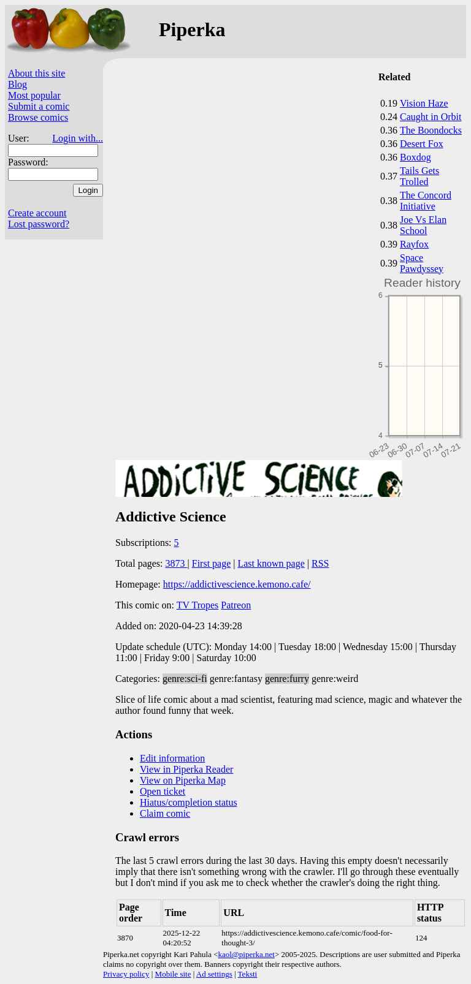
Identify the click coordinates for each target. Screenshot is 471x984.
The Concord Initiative (425, 200)
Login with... (77, 138)
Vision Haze (424, 103)
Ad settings (214, 973)
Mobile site (173, 973)
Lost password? (38, 224)
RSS (320, 563)
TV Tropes (198, 605)
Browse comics (38, 117)
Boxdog (415, 157)
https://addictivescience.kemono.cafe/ (237, 584)
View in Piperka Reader (186, 769)
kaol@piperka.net (246, 954)
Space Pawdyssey (421, 263)
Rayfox (414, 244)
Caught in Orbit (430, 117)
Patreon (236, 605)
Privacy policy (126, 973)
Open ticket (162, 791)
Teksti (248, 973)
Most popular (34, 95)
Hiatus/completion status (188, 802)
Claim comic (165, 813)
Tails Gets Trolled (419, 176)
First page (211, 563)
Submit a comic (38, 106)
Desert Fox (421, 143)
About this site (36, 73)
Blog (17, 84)
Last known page (270, 563)
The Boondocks (431, 130)
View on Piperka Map (183, 780)
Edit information (172, 758)
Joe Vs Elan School (423, 225)
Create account (37, 213)
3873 (177, 563)
